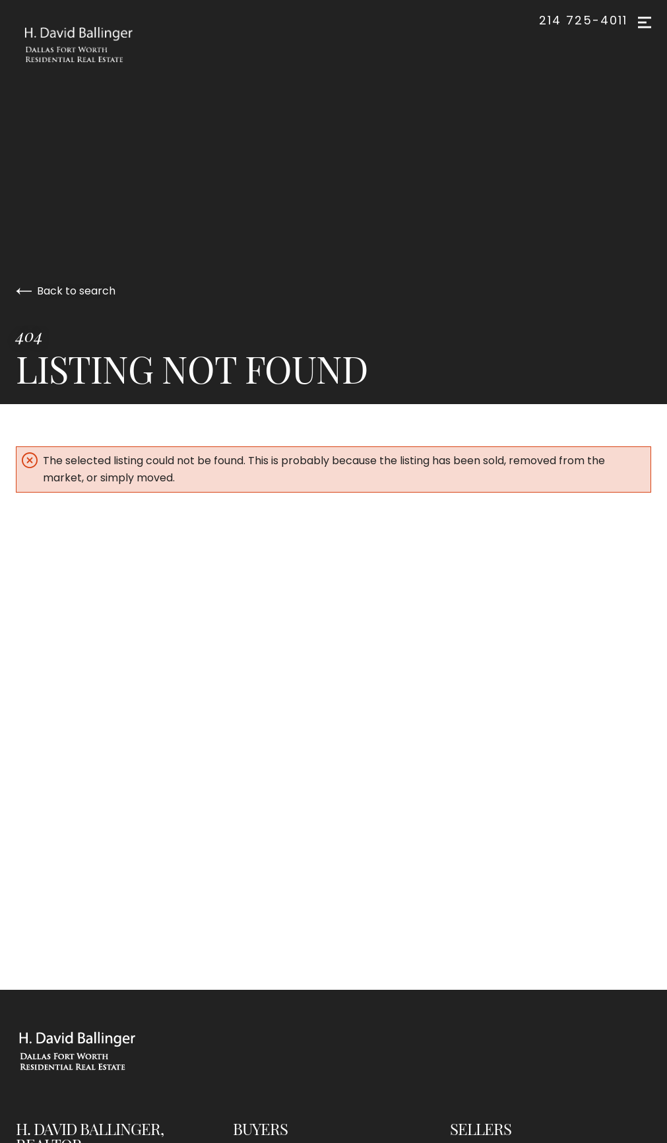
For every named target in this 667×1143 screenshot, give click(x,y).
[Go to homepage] (92, 45)
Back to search (65, 290)
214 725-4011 (583, 20)
